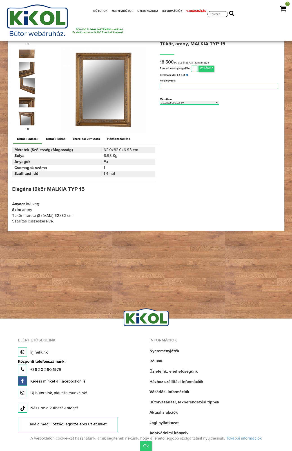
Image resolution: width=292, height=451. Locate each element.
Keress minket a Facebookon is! (52, 381)
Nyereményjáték (164, 351)
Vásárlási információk (169, 392)
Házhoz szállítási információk (176, 382)
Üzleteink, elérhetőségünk (173, 372)
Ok (146, 446)
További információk (244, 438)
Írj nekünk (33, 352)
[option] (28, 54)
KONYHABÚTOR (122, 11)
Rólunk (155, 361)
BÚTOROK (100, 11)
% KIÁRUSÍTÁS (196, 11)
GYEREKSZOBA (147, 11)
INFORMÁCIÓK (172, 11)
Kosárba (206, 68)
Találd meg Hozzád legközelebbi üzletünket (68, 424)
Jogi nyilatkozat (164, 423)
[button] (28, 43)
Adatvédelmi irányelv (168, 433)
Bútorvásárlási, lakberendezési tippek (184, 402)
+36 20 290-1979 (41, 367)
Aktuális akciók (163, 413)
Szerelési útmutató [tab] (86, 139)
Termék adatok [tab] (27, 139)
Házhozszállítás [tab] (118, 139)
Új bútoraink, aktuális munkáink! (52, 392)
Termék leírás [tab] (55, 139)
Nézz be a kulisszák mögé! (48, 408)
